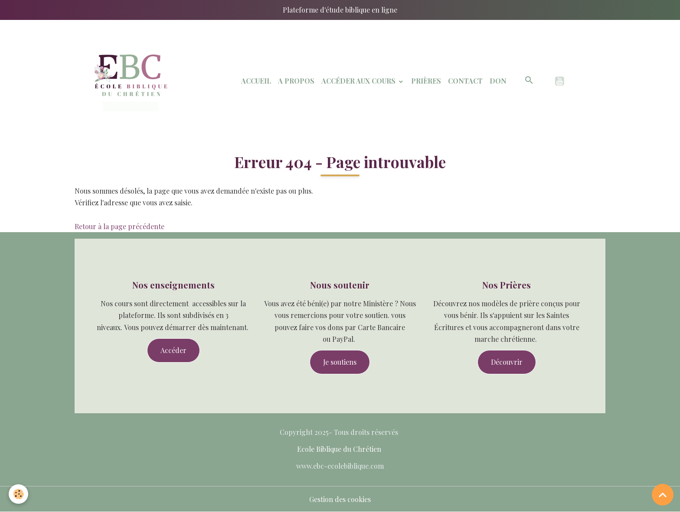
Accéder (173, 350)
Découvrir (507, 361)
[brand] (130, 81)
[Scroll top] (662, 495)
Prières (426, 80)
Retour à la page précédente (119, 226)
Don (498, 80)
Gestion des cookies (340, 499)
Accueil (256, 80)
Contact (465, 80)
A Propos (296, 80)
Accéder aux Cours (359, 80)
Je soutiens (339, 361)
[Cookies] (18, 494)
